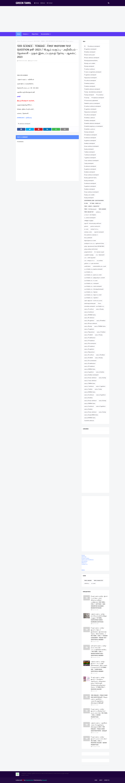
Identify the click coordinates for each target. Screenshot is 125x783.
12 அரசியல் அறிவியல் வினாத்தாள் (92, 106)
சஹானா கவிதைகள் (99, 232)
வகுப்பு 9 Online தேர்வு (89, 403)
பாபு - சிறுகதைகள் (100, 254)
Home (36, 3)
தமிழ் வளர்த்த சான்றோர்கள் (91, 249)
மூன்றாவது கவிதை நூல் (90, 303)
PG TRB (86, 203)
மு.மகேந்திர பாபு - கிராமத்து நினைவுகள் (93, 289)
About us (84, 562)
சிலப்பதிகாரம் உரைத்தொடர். (91, 234)
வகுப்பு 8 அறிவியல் (89, 394)
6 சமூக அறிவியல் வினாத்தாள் (91, 146)
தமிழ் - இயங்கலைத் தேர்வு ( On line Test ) (94, 246)
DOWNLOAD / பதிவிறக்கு (24, 117)
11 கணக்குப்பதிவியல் (89, 83)
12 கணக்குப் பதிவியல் (89, 117)
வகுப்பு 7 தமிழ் (98, 389)
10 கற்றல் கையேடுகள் (89, 54)
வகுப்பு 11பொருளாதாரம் (90, 343)
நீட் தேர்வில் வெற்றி (99, 252)
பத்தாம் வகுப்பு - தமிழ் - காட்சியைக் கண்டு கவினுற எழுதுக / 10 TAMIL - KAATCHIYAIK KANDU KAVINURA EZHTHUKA (99, 618)
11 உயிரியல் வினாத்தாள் (90, 80)
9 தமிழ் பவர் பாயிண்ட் (89, 194)
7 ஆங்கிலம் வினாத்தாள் (90, 157)
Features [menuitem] (25, 34)
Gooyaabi (44, 780)
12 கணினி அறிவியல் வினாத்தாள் (92, 123)
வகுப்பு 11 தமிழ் (98, 334)
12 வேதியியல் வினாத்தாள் (90, 134)
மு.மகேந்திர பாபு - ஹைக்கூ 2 (91, 297)
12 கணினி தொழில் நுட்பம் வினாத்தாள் (93, 126)
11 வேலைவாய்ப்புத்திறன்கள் (91, 100)
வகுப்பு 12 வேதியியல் (89, 346)
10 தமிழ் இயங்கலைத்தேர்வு (90, 60)
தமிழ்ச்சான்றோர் (88, 252)
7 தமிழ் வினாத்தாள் (88, 163)
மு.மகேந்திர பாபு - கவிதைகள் (91, 283)
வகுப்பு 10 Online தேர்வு (90, 314)
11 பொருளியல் (99, 94)
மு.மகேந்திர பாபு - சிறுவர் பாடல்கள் (92, 294)
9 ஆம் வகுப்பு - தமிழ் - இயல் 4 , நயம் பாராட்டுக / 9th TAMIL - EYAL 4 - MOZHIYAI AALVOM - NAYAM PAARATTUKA (99, 741)
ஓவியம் (86, 226)
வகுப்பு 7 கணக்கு (88, 389)
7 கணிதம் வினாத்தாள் (89, 152)
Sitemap (84, 557)
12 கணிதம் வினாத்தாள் (89, 120)
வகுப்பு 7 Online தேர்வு (89, 383)
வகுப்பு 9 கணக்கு (88, 409)
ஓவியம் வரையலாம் (95, 226)
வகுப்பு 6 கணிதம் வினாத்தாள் (91, 374)
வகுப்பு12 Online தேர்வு (89, 417)
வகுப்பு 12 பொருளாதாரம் (90, 360)
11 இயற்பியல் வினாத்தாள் (90, 77)
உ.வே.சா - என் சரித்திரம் (90, 214)
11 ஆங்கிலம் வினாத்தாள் (90, 74)
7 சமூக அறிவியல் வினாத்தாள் (91, 160)
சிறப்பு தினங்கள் (88, 237)
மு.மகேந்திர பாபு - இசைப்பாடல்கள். (93, 274)
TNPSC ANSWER (102, 209)
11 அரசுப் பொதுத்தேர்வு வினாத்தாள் (92, 72)
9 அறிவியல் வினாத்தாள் (90, 183)
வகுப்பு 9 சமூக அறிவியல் (90, 412)
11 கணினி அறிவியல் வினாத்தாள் (92, 89)
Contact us (85, 564)
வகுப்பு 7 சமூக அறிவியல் (90, 380)
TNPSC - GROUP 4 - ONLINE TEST (91, 206)
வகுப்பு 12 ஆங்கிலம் (89, 349)
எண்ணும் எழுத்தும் (88, 220)
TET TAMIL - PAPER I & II (95, 203)
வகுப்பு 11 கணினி (88, 334)
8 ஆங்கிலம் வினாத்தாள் (90, 169)
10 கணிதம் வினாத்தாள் (89, 52)
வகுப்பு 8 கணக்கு (88, 397)
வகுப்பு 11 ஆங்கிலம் (89, 329)
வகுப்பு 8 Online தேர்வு (89, 392)
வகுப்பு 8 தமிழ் (102, 400)
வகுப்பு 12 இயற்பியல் (89, 352)
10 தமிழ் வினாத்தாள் (89, 66)
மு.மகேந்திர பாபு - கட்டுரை (90, 280)
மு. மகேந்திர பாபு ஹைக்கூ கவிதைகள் (93, 269)
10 (84, 46)
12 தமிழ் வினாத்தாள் (89, 132)
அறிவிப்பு (98, 212)
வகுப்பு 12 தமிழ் (100, 309)
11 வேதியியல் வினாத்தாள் (97, 97)
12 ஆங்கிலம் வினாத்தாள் (90, 109)
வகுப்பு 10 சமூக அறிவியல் (90, 323)
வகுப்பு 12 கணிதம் (100, 354)
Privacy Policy (85, 558)
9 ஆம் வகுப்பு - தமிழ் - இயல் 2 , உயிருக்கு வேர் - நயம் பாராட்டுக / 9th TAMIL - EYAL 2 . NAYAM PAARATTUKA (99, 713)
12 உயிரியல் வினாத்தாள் (90, 114)
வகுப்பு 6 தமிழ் (102, 377)
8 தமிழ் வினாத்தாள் (89, 180)
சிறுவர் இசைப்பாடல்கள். (90, 240)
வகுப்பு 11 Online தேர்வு (99, 326)
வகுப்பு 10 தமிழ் (88, 326)
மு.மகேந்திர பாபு (88, 272)
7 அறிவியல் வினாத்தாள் (90, 154)
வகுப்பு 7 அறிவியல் (89, 386)
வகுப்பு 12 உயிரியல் (89, 354)
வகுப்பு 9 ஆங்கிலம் (100, 406)
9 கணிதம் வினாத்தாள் (89, 189)
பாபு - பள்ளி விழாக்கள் (89, 257)
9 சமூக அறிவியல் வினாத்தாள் (91, 192)
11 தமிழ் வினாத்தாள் (89, 94)
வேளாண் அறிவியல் (89, 420)
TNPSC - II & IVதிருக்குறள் (90, 209)
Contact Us (106, 780)
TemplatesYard (29, 780)
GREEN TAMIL (23, 3)
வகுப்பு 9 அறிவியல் (89, 406)
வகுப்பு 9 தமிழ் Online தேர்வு (91, 414)
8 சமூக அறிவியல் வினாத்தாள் (91, 174)
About (43, 3)
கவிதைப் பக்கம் (88, 232)
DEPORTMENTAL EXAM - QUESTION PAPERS (94, 200)
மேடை (99, 303)
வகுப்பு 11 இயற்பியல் (89, 332)
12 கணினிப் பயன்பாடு (89, 129)
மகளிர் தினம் (87, 266)
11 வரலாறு (86, 97)
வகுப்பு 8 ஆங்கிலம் (101, 394)
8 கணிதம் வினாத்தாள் (89, 172)
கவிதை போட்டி (94, 229)
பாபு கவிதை (100, 260)
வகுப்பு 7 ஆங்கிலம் (100, 386)
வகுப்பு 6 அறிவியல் (89, 312)
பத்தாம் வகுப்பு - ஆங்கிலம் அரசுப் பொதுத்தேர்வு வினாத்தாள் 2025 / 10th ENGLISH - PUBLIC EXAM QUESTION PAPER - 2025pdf (99, 727)
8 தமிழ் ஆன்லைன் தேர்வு (90, 177)
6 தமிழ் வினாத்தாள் (89, 149)
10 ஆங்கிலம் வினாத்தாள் (90, 49)
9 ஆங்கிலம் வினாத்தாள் (90, 186)
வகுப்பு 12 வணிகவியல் (89, 363)
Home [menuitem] (18, 34)
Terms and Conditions (88, 560)
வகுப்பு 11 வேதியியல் (89, 340)
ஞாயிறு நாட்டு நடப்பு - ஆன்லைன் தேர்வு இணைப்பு (94, 244)
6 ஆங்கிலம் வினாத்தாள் (90, 140)
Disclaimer (85, 561)
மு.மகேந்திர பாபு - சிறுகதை (90, 292)
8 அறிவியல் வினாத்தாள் (90, 166)
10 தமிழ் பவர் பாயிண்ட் (89, 63)
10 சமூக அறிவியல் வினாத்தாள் (91, 57)
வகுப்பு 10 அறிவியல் (89, 317)
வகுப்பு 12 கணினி (88, 357)
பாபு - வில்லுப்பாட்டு (89, 260)
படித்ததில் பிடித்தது (88, 254)
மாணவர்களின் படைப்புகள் (99, 266)
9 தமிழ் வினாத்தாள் (89, 197)
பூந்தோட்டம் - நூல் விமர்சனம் (91, 263)
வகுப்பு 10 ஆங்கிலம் (89, 320)
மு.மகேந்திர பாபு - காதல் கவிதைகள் (93, 286)
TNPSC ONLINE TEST (88, 212)
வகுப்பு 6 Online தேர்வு (89, 369)
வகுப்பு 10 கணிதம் (101, 320)
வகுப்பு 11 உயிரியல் (89, 309)
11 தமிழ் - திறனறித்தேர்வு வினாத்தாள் (93, 92)
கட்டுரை (86, 229)
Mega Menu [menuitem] (35, 34)
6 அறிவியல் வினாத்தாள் (90, 137)
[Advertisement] (62, 19)
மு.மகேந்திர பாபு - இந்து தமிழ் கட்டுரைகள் (94, 277)
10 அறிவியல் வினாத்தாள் (27, 41)
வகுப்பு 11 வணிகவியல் (89, 337)
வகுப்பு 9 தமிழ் (102, 412)
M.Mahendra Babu (23, 60)
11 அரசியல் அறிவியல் (89, 69)
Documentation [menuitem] (45, 34)
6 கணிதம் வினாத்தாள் (89, 143)
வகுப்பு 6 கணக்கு (100, 372)
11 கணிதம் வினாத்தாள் (89, 86)
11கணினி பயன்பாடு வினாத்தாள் (92, 103)
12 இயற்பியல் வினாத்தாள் (90, 112)
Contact (49, 3)
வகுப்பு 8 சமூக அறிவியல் (90, 400)
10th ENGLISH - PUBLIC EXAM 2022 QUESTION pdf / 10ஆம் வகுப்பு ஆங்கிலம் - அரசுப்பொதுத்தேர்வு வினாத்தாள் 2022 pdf (99, 699)
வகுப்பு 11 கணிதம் (101, 332)
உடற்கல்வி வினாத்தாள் (89, 217)
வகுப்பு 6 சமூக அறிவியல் (90, 377)
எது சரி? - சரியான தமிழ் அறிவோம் (92, 223)
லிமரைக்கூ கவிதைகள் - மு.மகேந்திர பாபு (94, 306)
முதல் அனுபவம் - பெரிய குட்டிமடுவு (93, 300)
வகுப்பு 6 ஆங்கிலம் (89, 372)
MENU (83, 570)
